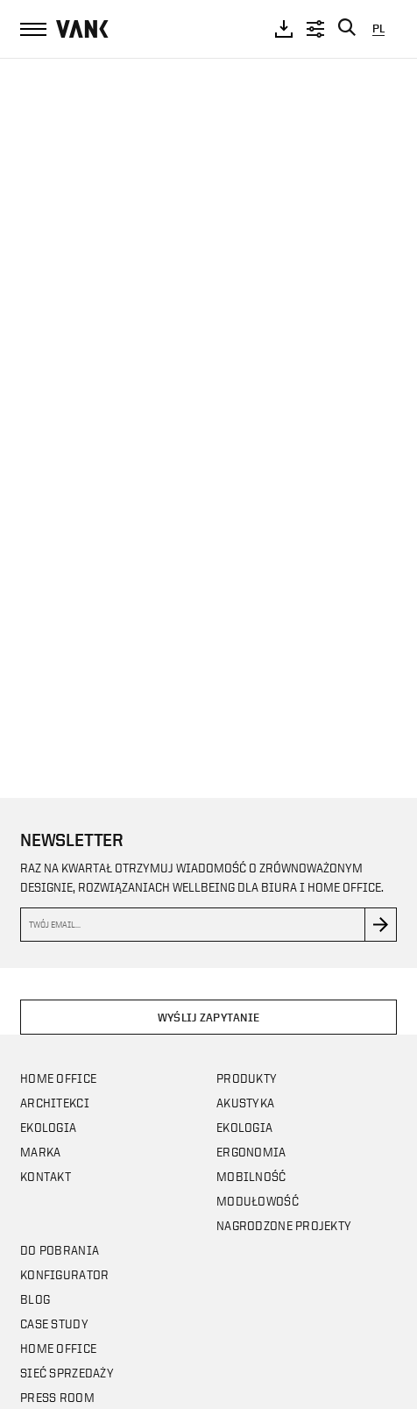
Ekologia (48, 1127)
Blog (35, 1299)
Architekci (54, 1102)
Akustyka (245, 1102)
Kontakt (45, 1176)
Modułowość (257, 1200)
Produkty (246, 1078)
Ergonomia (251, 1151)
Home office (58, 1078)
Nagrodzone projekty (283, 1225)
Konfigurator (64, 1274)
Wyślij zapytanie (208, 1017)
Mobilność (251, 1176)
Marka (40, 1151)
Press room (57, 1397)
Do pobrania (59, 1250)
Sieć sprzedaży (67, 1372)
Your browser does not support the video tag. (208, 411)
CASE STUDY (54, 1323)
